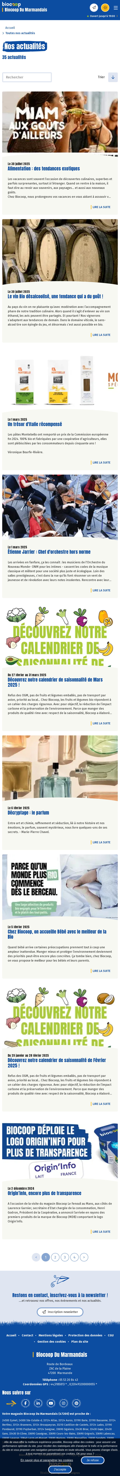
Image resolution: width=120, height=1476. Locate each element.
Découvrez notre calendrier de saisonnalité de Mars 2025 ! (55, 682)
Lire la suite (102, 207)
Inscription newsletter (60, 1312)
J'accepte (60, 1469)
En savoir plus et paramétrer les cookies (46, 1460)
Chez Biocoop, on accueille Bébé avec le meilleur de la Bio (57, 934)
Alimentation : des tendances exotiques (44, 168)
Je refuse (93, 1460)
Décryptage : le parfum (28, 812)
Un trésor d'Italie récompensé (35, 424)
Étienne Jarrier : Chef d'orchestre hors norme (49, 552)
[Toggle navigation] (116, 9)
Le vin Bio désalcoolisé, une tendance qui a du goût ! (55, 296)
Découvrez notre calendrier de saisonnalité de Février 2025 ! (57, 1063)
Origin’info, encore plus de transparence (44, 1193)
